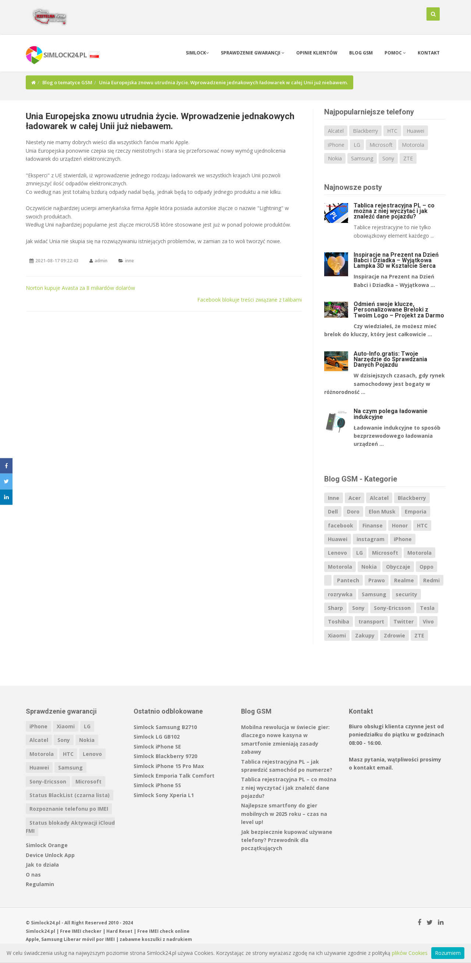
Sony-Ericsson (392, 607)
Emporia (415, 511)
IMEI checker (87, 931)
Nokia (335, 158)
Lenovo (337, 552)
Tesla (427, 607)
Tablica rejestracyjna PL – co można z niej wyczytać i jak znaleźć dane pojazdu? (394, 211)
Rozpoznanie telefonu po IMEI (68, 808)
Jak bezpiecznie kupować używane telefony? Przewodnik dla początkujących (286, 840)
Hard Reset (119, 931)
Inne (333, 497)
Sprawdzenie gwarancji (252, 53)
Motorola (413, 144)
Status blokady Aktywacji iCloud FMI (70, 826)
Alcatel (336, 130)
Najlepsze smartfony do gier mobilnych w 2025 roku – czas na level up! (284, 813)
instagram (371, 539)
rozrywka (340, 594)
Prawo (376, 580)
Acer (354, 497)
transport (371, 621)
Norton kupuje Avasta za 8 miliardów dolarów (80, 287)
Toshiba (338, 621)
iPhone (336, 144)
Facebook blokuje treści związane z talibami (249, 299)
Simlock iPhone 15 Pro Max (169, 766)
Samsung (362, 158)
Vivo (428, 621)
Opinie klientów (316, 53)
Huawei (415, 130)
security (406, 594)
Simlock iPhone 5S (157, 785)
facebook (340, 525)
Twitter (403, 621)
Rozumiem (448, 952)
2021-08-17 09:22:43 (56, 260)
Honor (400, 525)
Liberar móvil (79, 939)
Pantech (348, 580)
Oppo (426, 566)
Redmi (431, 580)
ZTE (408, 158)
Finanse (372, 525)
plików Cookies (410, 952)
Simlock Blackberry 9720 (165, 756)
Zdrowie (394, 635)
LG (357, 144)
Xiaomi (337, 635)
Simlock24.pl (40, 931)
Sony (388, 158)
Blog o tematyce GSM (67, 82)
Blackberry (365, 130)
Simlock (197, 53)
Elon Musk (382, 511)
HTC (392, 130)
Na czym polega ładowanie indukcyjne (391, 414)
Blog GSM (361, 53)
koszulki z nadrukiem (167, 939)
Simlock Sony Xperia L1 (164, 795)
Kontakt (429, 53)
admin (101, 260)
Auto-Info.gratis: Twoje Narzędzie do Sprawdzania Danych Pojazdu (390, 359)
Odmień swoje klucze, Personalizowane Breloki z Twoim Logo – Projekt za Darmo (399, 310)
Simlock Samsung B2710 (165, 727)
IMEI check (161, 931)
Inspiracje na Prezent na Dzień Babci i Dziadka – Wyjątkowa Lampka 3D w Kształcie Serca (396, 260)
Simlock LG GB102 (157, 736)
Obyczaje (398, 566)
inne (129, 260)
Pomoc (395, 53)
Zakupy (365, 635)
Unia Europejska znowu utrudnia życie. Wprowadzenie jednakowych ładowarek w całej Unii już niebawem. (160, 121)
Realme (404, 580)
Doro (353, 511)
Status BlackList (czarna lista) (69, 795)
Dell (333, 511)
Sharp (335, 607)
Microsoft (381, 144)
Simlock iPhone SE (157, 746)
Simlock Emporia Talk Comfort (174, 775)
